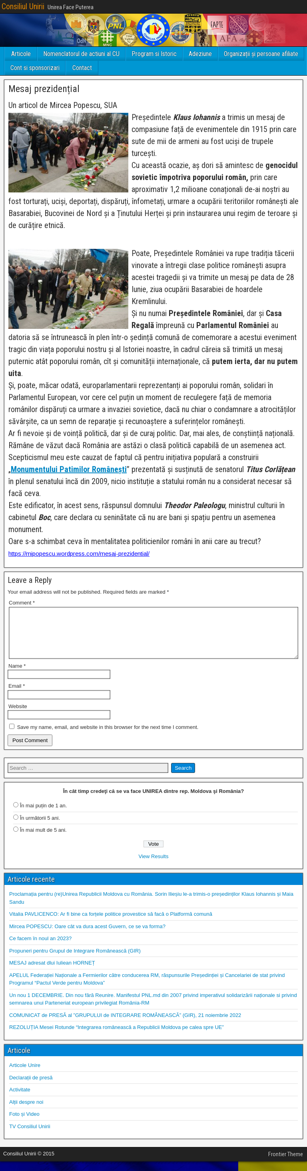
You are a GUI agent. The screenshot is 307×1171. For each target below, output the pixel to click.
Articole (21, 54)
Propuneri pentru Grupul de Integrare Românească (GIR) (75, 960)
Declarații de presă (30, 1087)
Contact (82, 68)
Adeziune (200, 54)
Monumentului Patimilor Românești (69, 469)
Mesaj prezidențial (44, 88)
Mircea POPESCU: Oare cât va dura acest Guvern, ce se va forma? (87, 936)
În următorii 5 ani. (40, 828)
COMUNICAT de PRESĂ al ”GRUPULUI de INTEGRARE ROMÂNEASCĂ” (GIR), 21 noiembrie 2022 (125, 1025)
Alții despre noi (26, 1112)
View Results (154, 866)
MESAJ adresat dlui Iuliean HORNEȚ (52, 972)
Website (17, 716)
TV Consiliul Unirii (29, 1136)
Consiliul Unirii (23, 6)
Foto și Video (24, 1124)
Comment (22, 603)
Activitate (19, 1099)
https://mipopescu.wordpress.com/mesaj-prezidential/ (79, 553)
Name (17, 676)
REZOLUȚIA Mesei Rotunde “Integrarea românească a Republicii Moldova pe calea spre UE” (116, 1037)
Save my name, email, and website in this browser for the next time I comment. (108, 737)
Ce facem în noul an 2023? (40, 948)
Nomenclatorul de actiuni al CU (81, 54)
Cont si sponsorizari (35, 68)
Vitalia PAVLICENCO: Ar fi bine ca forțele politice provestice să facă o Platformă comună (110, 924)
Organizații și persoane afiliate (261, 54)
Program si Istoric (154, 54)
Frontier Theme (285, 1163)
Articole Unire (24, 1075)
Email (16, 696)
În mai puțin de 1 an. (43, 815)
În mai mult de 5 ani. (43, 840)
